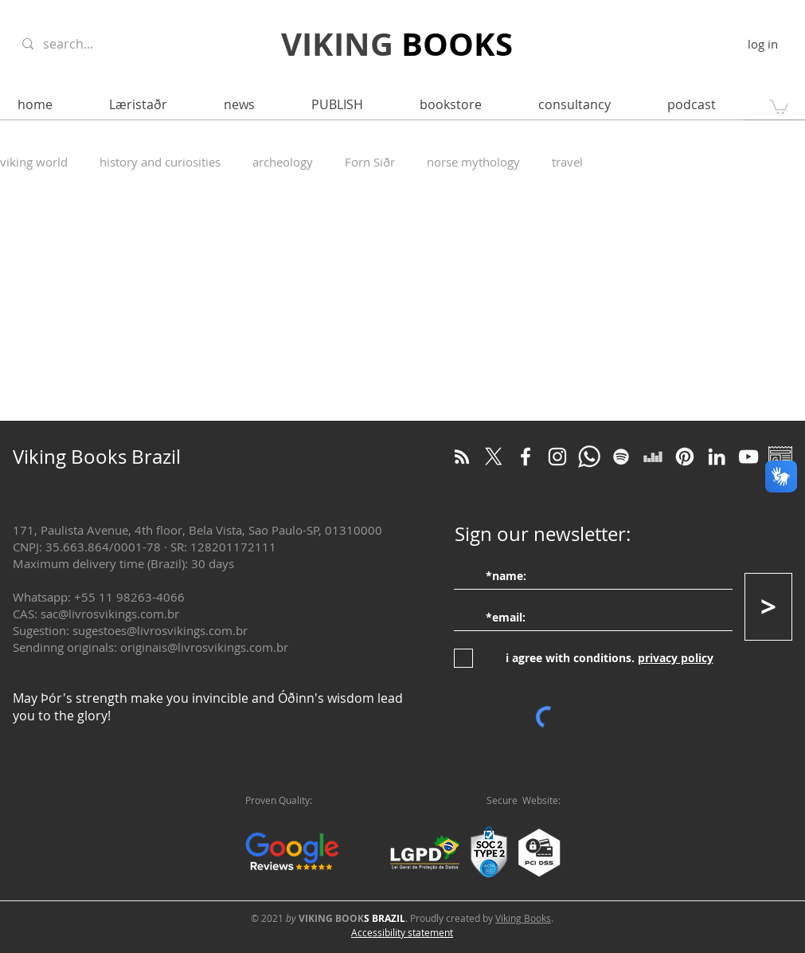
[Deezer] (653, 457)
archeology (282, 162)
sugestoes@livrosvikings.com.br (160, 630)
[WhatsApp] (589, 457)
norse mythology (473, 162)
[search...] (102, 43)
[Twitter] (494, 457)
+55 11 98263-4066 (129, 597)
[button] (778, 106)
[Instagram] (557, 457)
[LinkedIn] (717, 457)
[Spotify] (621, 457)
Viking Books (523, 918)
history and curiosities (160, 162)
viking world (34, 162)
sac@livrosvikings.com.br (110, 614)
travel (567, 162)
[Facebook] (525, 457)
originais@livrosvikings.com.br (204, 647)
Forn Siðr (370, 162)
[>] (768, 607)
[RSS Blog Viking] (462, 457)
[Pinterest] (685, 457)
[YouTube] (748, 457)
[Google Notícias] (780, 457)
